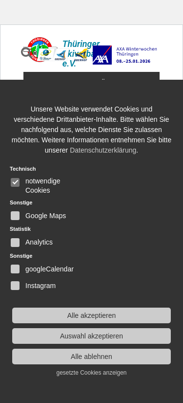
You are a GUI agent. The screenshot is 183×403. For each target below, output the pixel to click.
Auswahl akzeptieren (91, 336)
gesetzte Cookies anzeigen (91, 372)
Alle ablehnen (91, 356)
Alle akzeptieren (91, 315)
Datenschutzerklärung (103, 150)
